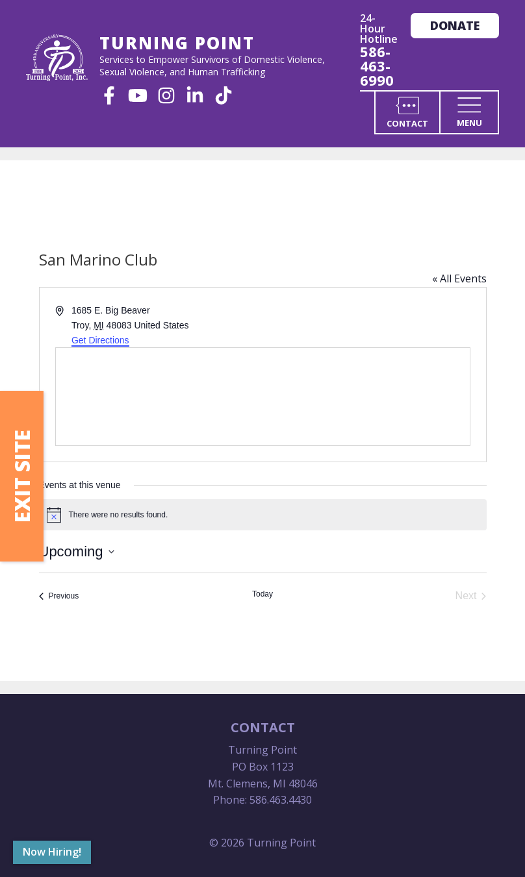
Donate (455, 25)
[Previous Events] (59, 596)
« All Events (459, 278)
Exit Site (22, 476)
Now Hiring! (52, 852)
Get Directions (100, 340)
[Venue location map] (263, 396)
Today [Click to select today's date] (262, 594)
